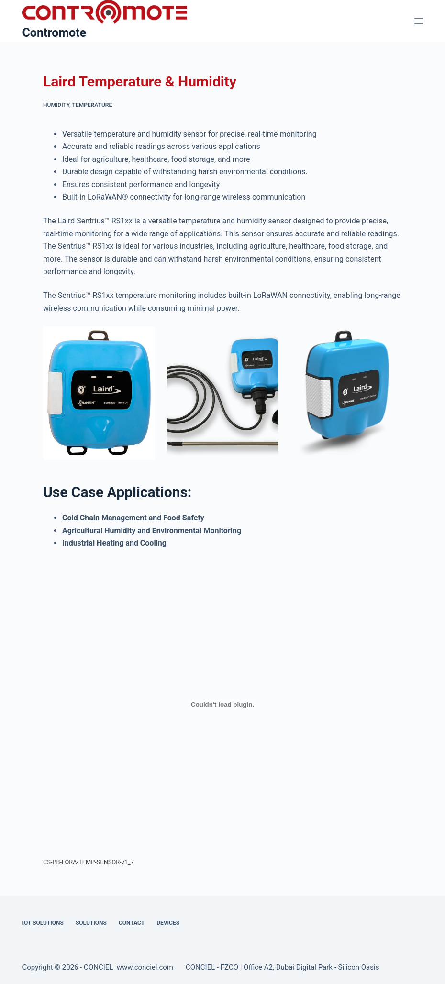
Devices (167, 923)
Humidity (56, 105)
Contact (132, 923)
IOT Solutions (43, 923)
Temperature (92, 105)
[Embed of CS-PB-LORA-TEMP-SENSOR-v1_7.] (222, 704)
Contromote (54, 33)
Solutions (91, 923)
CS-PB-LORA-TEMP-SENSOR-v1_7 (88, 862)
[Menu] (418, 21)
